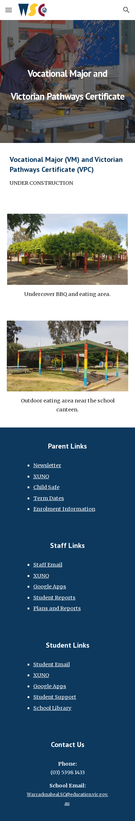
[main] (68, 81)
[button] (8, 10)
